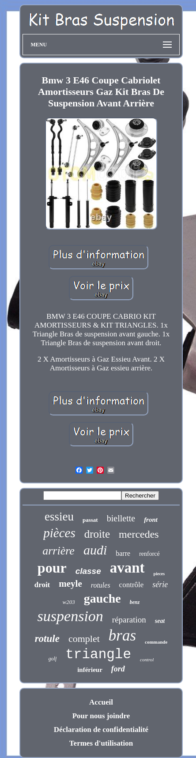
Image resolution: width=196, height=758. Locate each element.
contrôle (131, 585)
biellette (121, 518)
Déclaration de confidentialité (101, 729)
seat (160, 621)
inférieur (89, 669)
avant (127, 568)
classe (88, 571)
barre (123, 553)
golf (53, 659)
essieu (59, 516)
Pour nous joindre (101, 716)
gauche (102, 598)
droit (42, 585)
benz (135, 602)
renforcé (149, 554)
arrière (58, 550)
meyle (70, 583)
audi (95, 550)
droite (97, 534)
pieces (159, 573)
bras (122, 635)
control (147, 659)
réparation (129, 619)
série (160, 584)
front (151, 519)
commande (156, 642)
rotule (47, 638)
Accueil (101, 702)
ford (118, 668)
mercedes (139, 534)
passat (90, 520)
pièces (59, 533)
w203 (69, 602)
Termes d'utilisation (101, 743)
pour (52, 568)
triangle (98, 654)
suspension (70, 616)
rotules (100, 585)
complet (84, 638)
